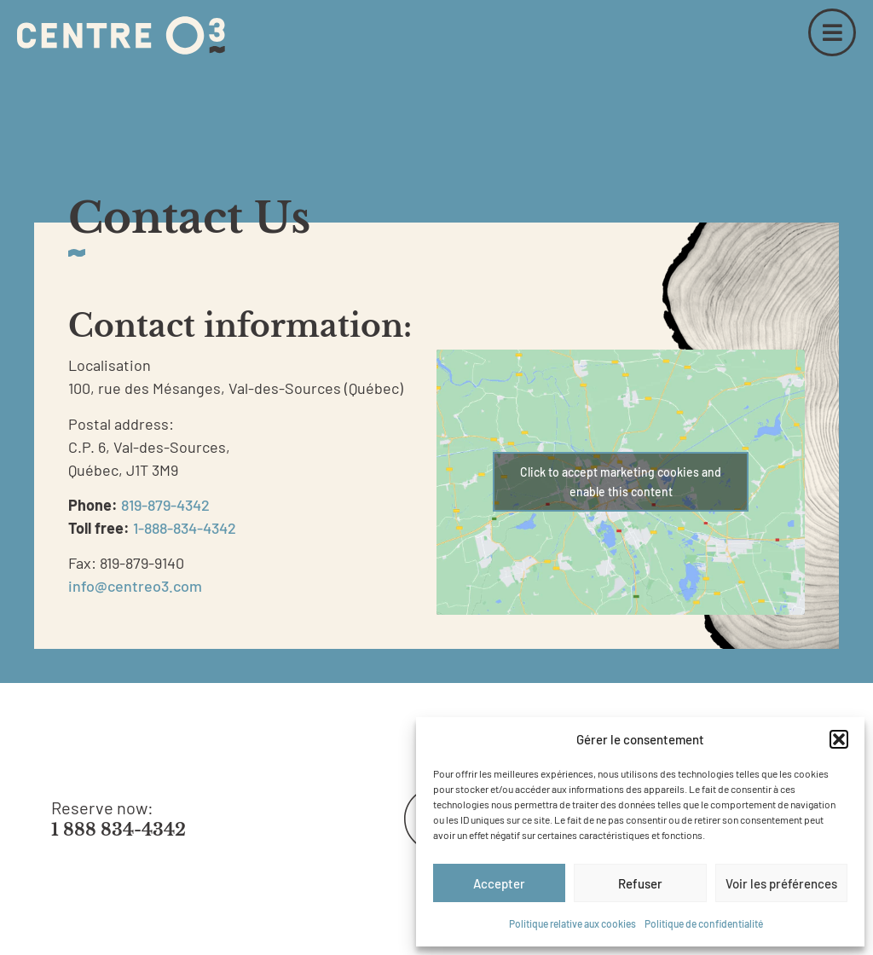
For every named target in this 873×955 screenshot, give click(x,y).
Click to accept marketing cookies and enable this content (620, 482)
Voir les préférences (781, 883)
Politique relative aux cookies (572, 923)
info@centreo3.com (135, 585)
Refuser (640, 883)
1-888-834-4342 (184, 527)
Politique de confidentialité (704, 923)
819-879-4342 (165, 504)
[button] (838, 739)
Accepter (499, 883)
